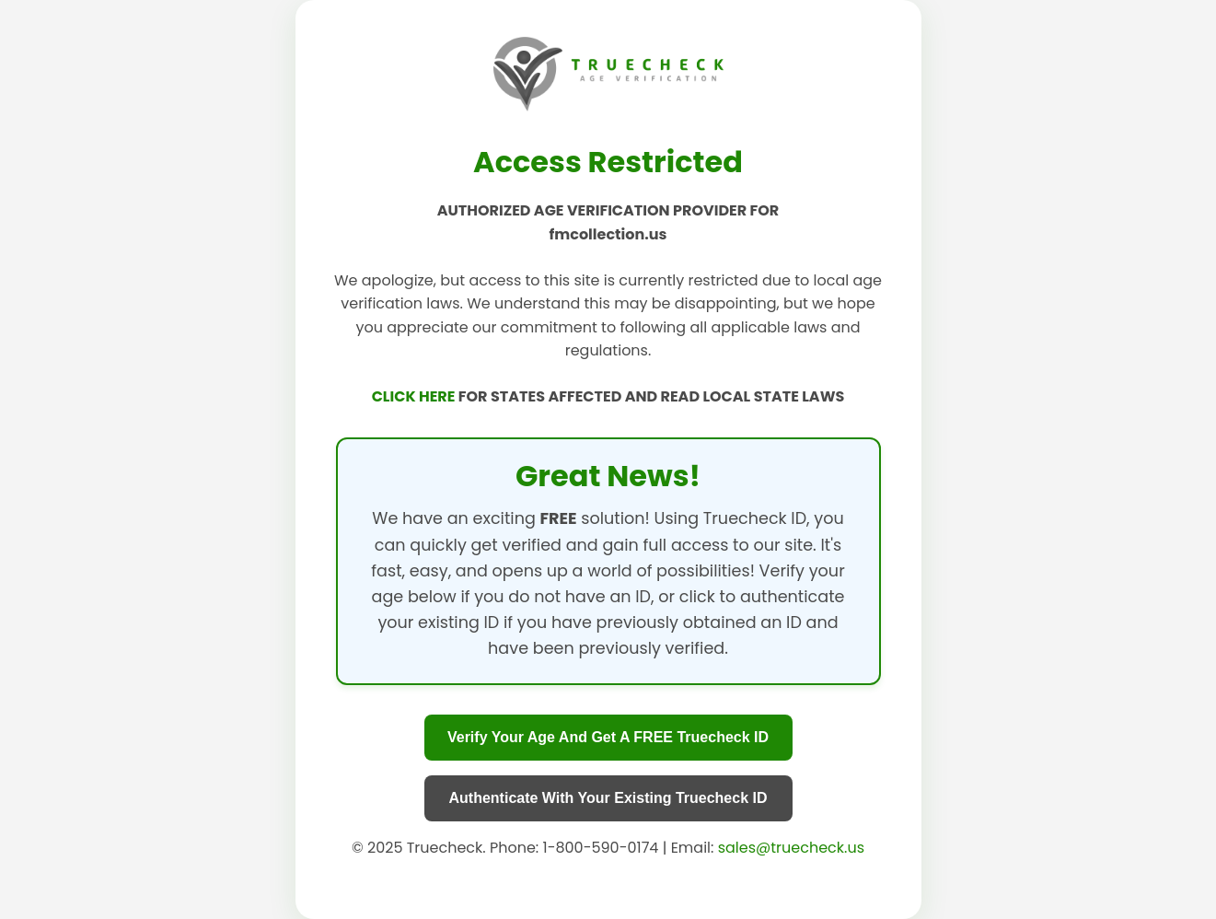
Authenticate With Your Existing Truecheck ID (608, 798)
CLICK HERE (415, 396)
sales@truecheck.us (791, 847)
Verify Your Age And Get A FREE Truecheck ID (608, 737)
